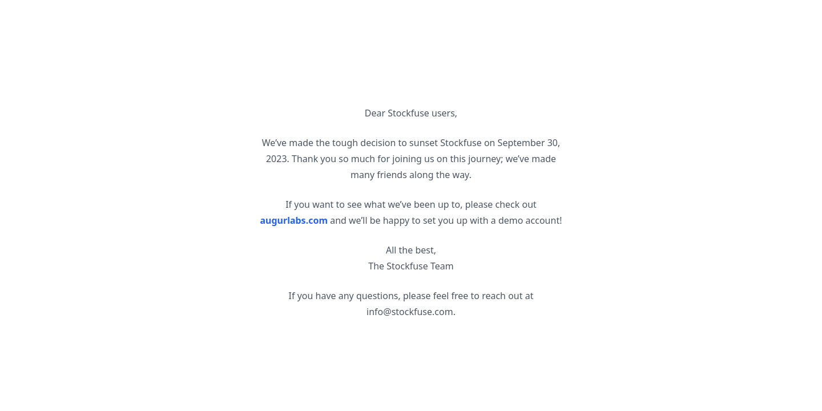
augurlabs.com (294, 220)
